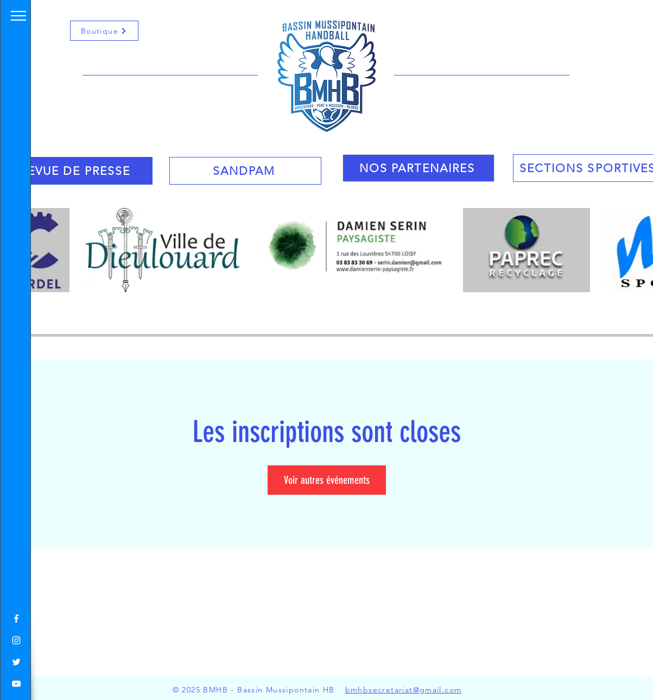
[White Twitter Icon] (16, 662)
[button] (18, 16)
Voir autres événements (327, 480)
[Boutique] (104, 31)
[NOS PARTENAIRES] (418, 168)
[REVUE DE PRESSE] (77, 171)
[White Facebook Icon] (16, 618)
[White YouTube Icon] (16, 683)
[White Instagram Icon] (16, 640)
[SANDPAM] (245, 171)
